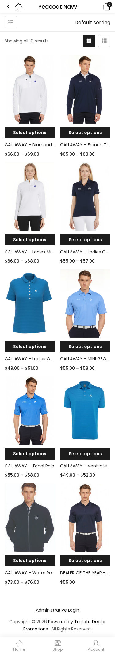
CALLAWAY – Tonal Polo (29, 466)
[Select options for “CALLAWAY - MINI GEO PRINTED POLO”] (85, 346)
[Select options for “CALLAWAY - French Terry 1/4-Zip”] (85, 132)
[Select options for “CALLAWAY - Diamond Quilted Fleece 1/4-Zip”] (30, 132)
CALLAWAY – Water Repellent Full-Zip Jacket (30, 573)
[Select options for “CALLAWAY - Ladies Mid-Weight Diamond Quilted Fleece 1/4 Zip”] (30, 239)
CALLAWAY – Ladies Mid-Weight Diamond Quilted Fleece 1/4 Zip (30, 252)
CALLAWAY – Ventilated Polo (85, 466)
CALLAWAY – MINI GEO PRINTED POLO (85, 359)
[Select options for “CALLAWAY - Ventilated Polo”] (85, 454)
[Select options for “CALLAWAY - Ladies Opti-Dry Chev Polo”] (85, 239)
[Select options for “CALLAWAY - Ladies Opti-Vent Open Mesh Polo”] (30, 346)
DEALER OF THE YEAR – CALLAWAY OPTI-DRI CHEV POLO (85, 573)
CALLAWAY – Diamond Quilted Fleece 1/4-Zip (30, 145)
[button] (98, 6)
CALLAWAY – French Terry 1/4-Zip (85, 145)
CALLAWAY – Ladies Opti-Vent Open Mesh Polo (30, 359)
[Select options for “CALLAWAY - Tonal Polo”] (30, 454)
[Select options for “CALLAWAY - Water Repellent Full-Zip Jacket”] (30, 560)
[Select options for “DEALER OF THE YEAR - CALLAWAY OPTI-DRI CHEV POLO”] (85, 560)
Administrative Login (57, 610)
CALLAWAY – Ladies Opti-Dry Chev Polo (85, 252)
